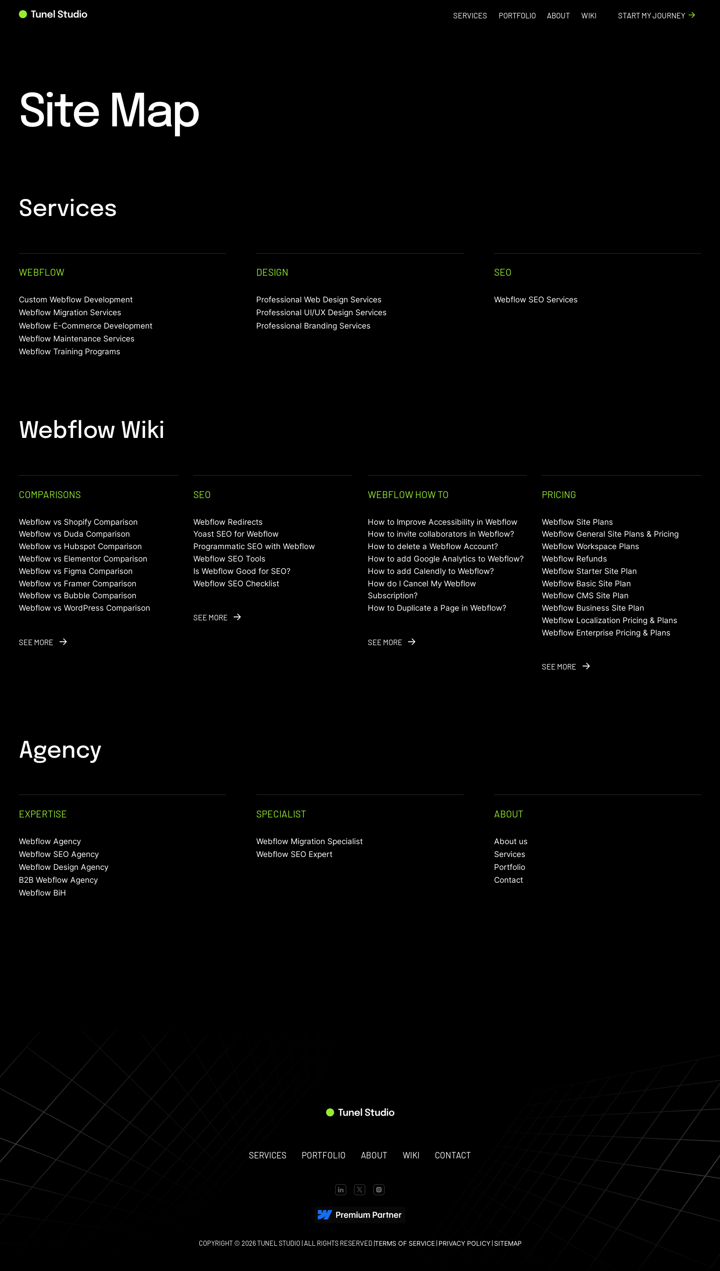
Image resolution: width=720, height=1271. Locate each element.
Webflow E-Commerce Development (85, 325)
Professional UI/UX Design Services (321, 312)
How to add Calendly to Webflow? (431, 571)
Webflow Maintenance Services (77, 338)
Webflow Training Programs (69, 351)
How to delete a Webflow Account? (433, 546)
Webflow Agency (50, 841)
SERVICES (268, 1155)
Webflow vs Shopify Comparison (78, 522)
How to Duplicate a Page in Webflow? (437, 608)
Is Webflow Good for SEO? (242, 571)
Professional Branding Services (313, 325)
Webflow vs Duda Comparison (74, 534)
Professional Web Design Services (319, 299)
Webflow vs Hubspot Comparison (80, 546)
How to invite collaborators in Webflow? (441, 534)
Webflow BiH (42, 892)
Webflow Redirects (228, 522)
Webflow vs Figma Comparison (76, 571)
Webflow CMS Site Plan (585, 595)
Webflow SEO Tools (229, 558)
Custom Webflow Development (76, 299)
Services (509, 854)
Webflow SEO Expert (294, 854)
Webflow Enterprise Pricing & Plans (606, 632)
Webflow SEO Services (536, 299)
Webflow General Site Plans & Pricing (610, 534)
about (374, 1155)
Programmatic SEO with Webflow (254, 546)
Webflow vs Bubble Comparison (77, 595)
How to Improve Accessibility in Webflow (443, 522)
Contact (508, 880)
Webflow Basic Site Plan (586, 583)
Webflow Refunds (574, 558)
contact (453, 1155)
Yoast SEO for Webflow (236, 534)
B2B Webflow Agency (58, 880)
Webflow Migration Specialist (309, 841)
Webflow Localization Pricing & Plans (609, 620)
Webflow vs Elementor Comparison (83, 558)
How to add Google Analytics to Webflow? (446, 558)
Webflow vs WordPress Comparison (84, 608)
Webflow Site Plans (577, 522)
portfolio (324, 1155)
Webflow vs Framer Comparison (77, 583)
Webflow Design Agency (63, 867)
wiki (411, 1155)
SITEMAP (508, 1243)
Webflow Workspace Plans (590, 546)
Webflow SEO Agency (59, 854)
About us (511, 841)
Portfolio (509, 867)
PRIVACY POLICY (464, 1243)
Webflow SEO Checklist (236, 583)
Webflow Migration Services (70, 312)
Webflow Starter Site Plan (589, 571)
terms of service (405, 1243)
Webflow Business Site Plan (593, 608)
